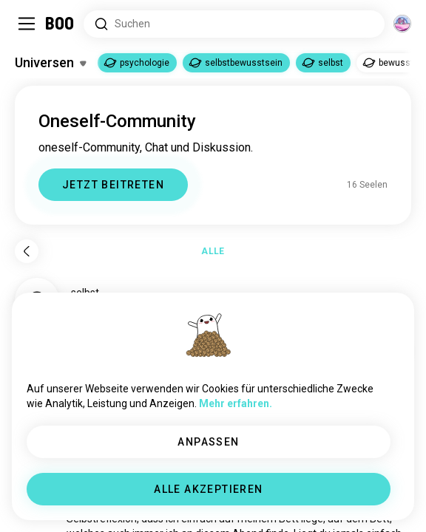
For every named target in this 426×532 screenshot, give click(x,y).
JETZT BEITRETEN (113, 185)
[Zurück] (26, 251)
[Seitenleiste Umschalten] (26, 23)
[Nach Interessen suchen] (234, 24)
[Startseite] (60, 23)
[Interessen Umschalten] (50, 62)
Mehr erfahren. (235, 403)
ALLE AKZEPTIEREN (208, 489)
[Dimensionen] (402, 24)
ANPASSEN (208, 442)
